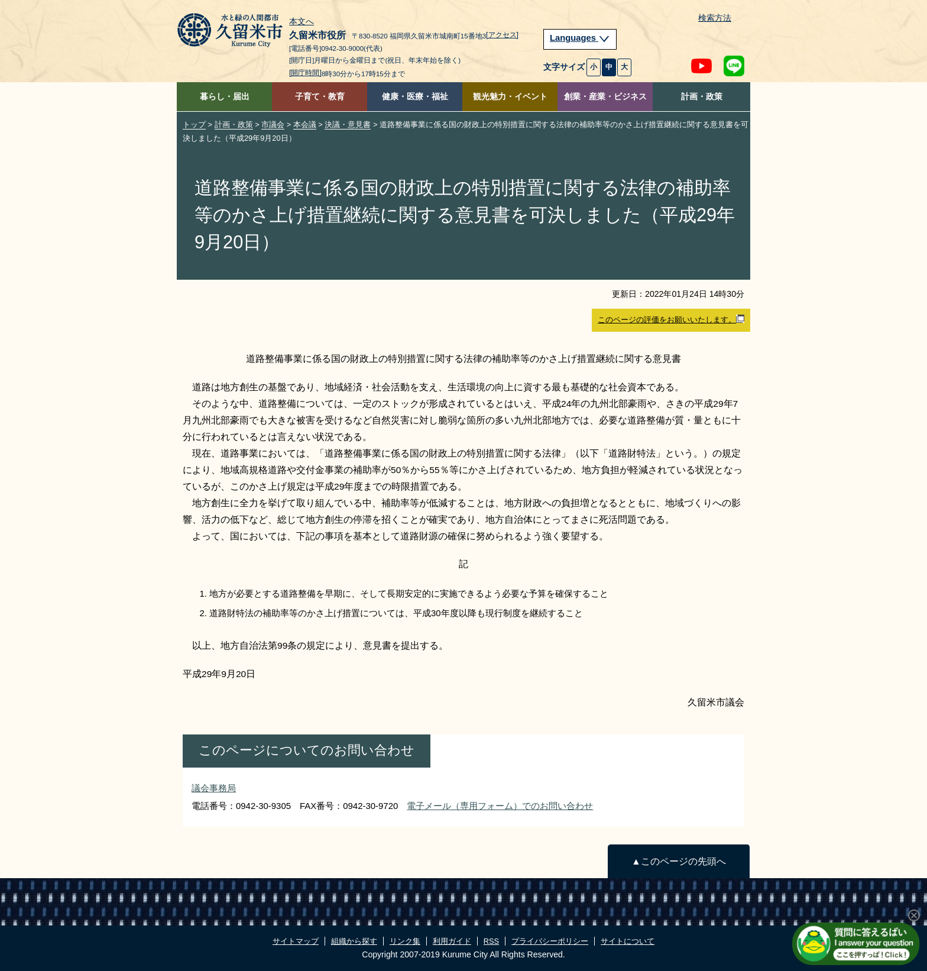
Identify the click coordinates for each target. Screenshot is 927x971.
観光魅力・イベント (510, 96)
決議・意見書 (348, 124)
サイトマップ (296, 941)
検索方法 (714, 18)
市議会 (272, 124)
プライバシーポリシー (549, 941)
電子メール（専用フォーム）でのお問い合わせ (500, 806)
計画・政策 (701, 96)
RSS (491, 941)
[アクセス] (502, 35)
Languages (580, 38)
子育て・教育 (320, 96)
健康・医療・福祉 (415, 96)
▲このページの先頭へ (678, 861)
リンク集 (405, 941)
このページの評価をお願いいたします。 (671, 319)
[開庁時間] (305, 73)
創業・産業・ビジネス (605, 96)
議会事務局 (214, 788)
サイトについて (627, 941)
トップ (194, 124)
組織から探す (354, 941)
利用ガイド (452, 941)
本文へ (301, 22)
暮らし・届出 (224, 96)
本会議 (304, 124)
